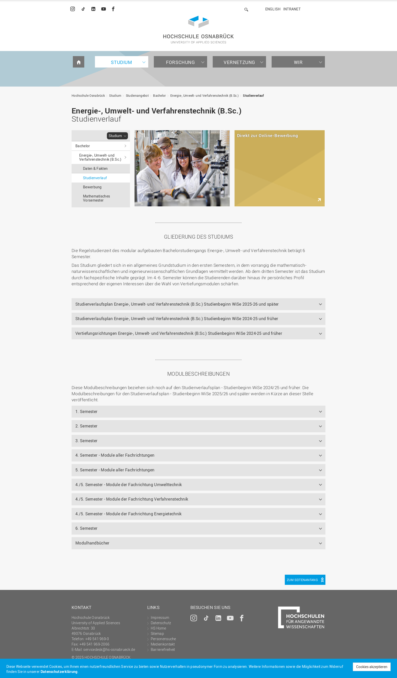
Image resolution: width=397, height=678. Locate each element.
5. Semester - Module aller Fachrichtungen (114, 470)
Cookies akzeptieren (371, 666)
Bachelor (159, 95)
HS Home (158, 628)
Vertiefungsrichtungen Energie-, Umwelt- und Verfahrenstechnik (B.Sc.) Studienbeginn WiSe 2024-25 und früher (178, 333)
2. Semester (86, 426)
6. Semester (86, 528)
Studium (121, 62)
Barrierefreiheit (163, 649)
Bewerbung (92, 187)
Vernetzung (239, 62)
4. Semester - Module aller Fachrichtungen (114, 455)
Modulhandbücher (92, 543)
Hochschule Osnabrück (88, 95)
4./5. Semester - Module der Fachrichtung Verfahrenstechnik (131, 499)
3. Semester (86, 440)
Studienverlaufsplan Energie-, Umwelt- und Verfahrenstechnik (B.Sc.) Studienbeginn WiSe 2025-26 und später (177, 304)
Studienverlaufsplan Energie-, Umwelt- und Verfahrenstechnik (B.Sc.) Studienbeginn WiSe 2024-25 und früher (176, 318)
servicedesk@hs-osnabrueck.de (109, 649)
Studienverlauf (253, 95)
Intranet (292, 9)
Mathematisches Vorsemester (96, 198)
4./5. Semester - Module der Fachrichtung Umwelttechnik (128, 484)
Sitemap (157, 633)
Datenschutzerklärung (59, 671)
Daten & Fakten (95, 168)
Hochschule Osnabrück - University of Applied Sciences (198, 29)
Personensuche (163, 638)
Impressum (160, 617)
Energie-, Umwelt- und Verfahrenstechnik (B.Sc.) (204, 95)
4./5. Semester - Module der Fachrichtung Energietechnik (128, 514)
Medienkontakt (163, 644)
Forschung (180, 62)
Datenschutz (161, 622)
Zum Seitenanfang (302, 580)
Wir (298, 62)
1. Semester (86, 411)
